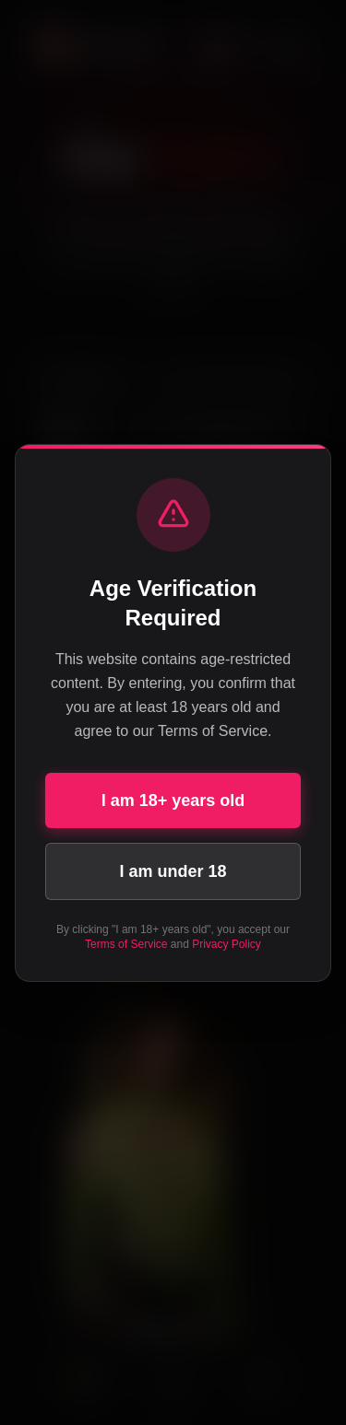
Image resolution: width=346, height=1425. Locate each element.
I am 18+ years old (173, 800)
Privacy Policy (226, 944)
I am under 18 (172, 871)
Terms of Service (126, 944)
